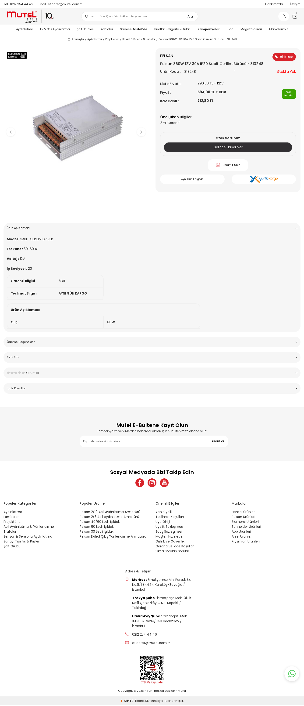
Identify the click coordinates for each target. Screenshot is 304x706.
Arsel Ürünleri (242, 537)
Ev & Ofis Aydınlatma (55, 29)
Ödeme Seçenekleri (152, 342)
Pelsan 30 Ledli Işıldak (96, 532)
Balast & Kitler (131, 39)
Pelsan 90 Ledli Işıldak (97, 527)
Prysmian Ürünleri (246, 542)
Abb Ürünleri (241, 532)
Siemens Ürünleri (245, 522)
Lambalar (11, 517)
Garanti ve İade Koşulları (175, 547)
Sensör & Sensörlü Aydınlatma (28, 537)
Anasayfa (75, 39)
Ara (190, 16)
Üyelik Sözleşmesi (170, 527)
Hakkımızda (274, 4)
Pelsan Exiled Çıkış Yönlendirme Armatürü (113, 537)
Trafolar (10, 532)
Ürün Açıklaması (152, 228)
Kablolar (107, 29)
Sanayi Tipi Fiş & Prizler (21, 542)
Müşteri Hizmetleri (170, 537)
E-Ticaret (138, 701)
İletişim (295, 4)
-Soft (126, 701)
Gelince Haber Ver (228, 147)
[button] (76, 211)
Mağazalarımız (251, 29)
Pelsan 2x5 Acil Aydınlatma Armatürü (109, 517)
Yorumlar (152, 373)
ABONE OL (218, 441)
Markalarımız (278, 29)
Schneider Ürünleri (246, 527)
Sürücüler (149, 39)
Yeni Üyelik (164, 512)
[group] (76, 128)
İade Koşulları (152, 388)
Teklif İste (284, 57)
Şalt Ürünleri (85, 29)
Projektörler (112, 39)
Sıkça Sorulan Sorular (172, 552)
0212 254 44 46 (18, 4)
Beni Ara (152, 357)
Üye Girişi (163, 522)
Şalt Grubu (12, 547)
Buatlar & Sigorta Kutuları (172, 29)
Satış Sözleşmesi (169, 532)
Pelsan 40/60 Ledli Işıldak (100, 522)
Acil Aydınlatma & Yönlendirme (29, 527)
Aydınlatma (24, 29)
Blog (230, 29)
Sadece (133, 29)
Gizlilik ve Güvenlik (170, 542)
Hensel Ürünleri (243, 512)
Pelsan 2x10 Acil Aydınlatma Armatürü (110, 512)
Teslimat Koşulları (170, 517)
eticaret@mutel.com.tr (61, 4)
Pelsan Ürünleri (243, 517)
